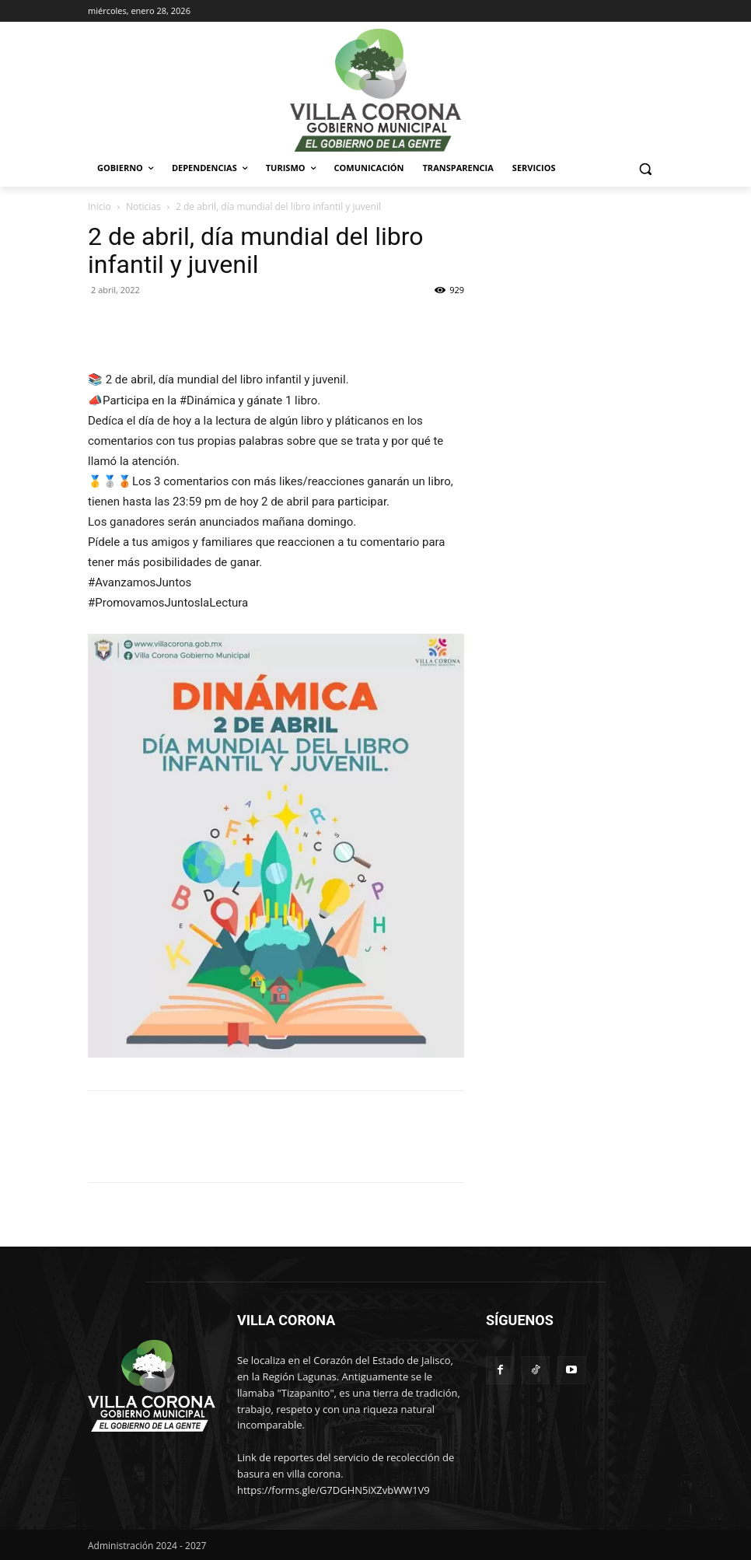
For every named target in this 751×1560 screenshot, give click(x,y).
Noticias (143, 206)
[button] (645, 168)
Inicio (99, 206)
